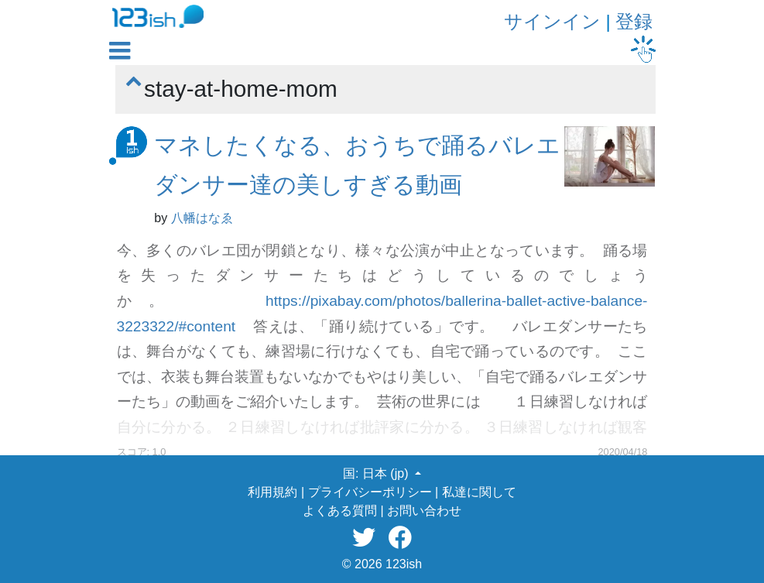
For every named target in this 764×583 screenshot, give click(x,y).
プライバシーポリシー (370, 492)
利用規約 (272, 492)
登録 (634, 21)
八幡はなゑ (202, 218)
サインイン (552, 21)
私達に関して (479, 492)
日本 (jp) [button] (387, 473)
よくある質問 (340, 510)
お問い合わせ (424, 510)
